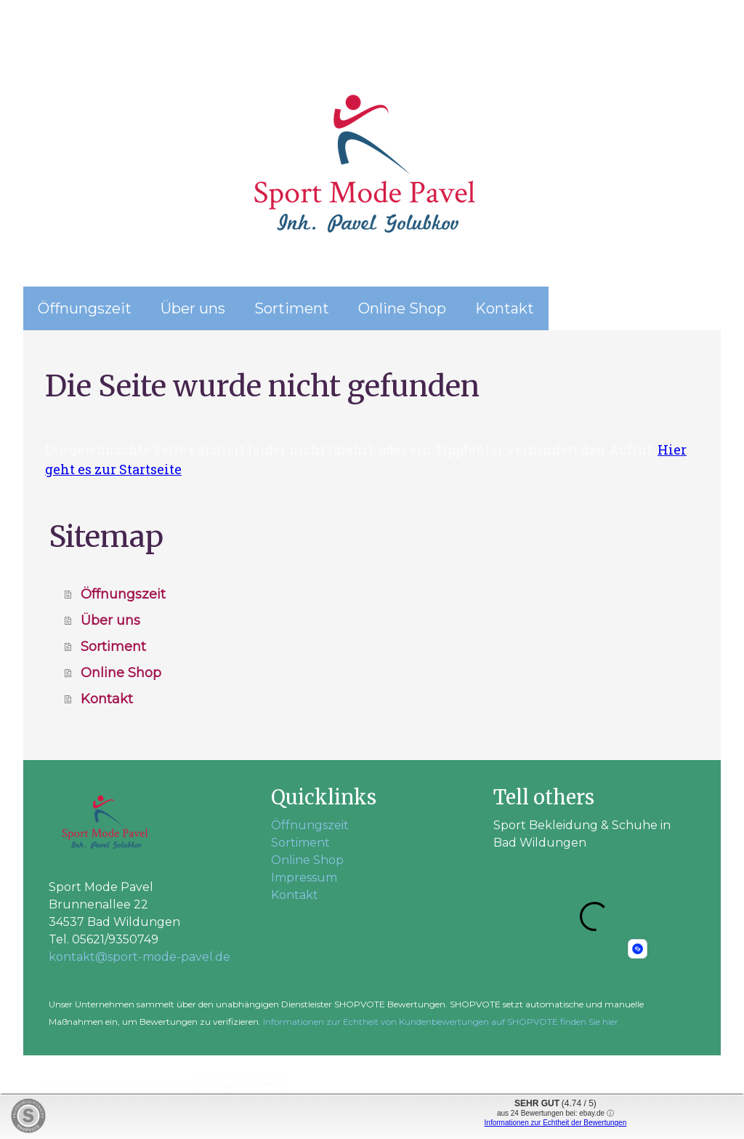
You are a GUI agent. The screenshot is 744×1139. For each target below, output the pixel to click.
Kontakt (504, 308)
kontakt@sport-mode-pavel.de (139, 957)
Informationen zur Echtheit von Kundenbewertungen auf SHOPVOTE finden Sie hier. (441, 1021)
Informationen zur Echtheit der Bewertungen (556, 1123)
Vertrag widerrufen (239, 1084)
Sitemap (170, 1084)
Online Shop (402, 308)
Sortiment (291, 308)
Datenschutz (121, 1084)
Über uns (193, 308)
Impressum (304, 877)
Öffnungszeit (85, 308)
